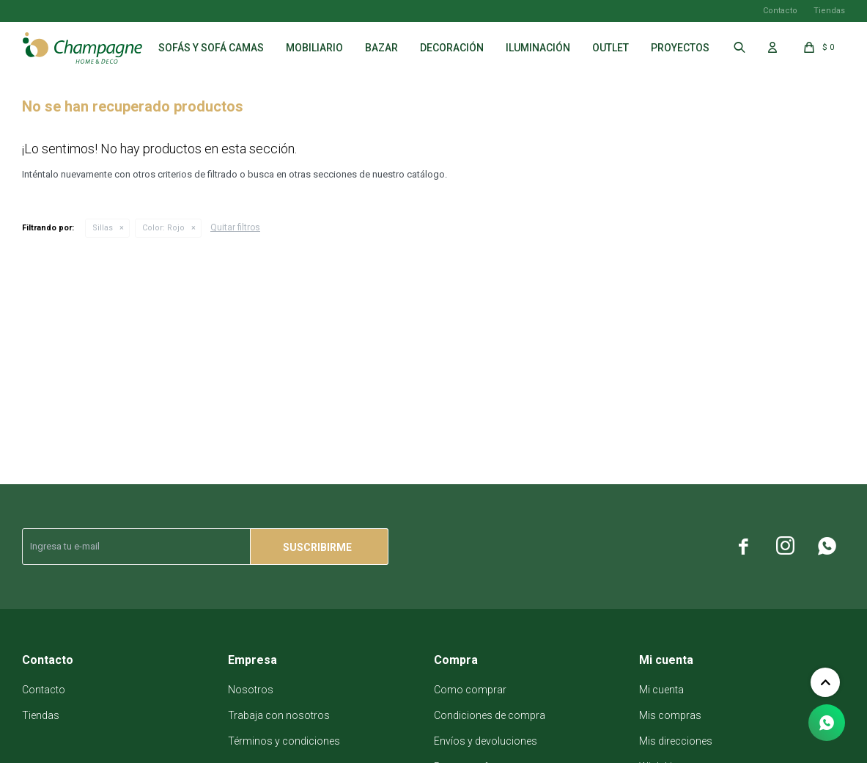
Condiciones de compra (489, 715)
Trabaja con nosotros (279, 715)
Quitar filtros (235, 227)
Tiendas (829, 10)
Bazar (381, 48)
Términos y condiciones (284, 741)
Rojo (163, 228)
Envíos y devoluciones (485, 741)
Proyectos (680, 48)
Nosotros (250, 690)
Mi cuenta (661, 690)
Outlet (610, 48)
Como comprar (470, 690)
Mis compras (670, 715)
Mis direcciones (675, 741)
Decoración (452, 48)
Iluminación (538, 48)
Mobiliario (314, 48)
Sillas (102, 228)
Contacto (780, 10)
